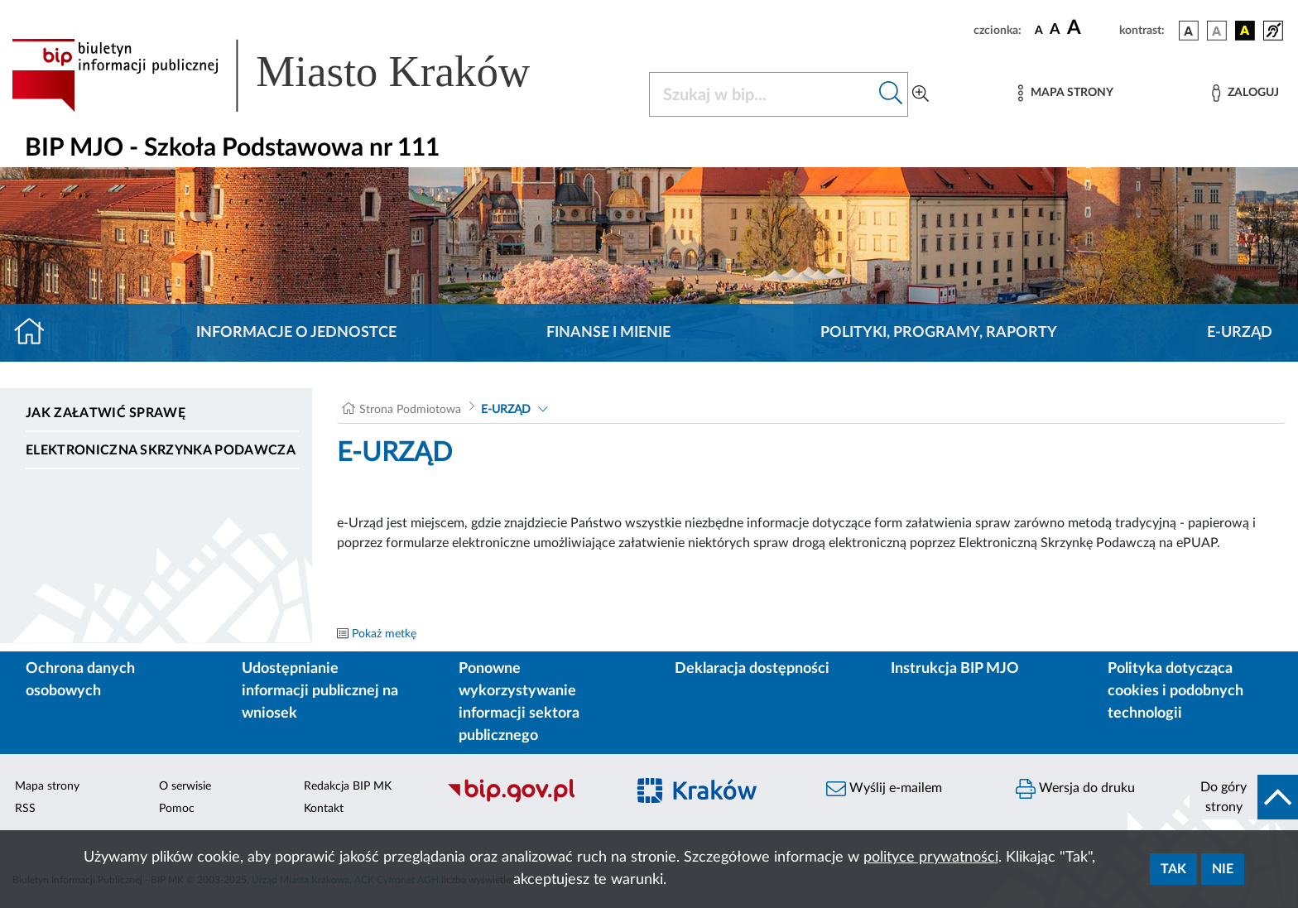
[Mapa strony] (1065, 93)
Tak (1173, 869)
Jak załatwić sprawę (105, 413)
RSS (25, 808)
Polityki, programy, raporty (938, 332)
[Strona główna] (36, 332)
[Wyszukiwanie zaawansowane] (920, 94)
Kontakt (324, 808)
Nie (1222, 869)
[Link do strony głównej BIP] (294, 75)
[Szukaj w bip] (891, 94)
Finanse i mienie (608, 332)
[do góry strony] (1244, 797)
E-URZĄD (1239, 332)
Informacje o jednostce (296, 332)
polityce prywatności (930, 857)
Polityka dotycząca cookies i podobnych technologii (1175, 691)
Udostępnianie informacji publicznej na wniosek (320, 691)
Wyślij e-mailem (884, 789)
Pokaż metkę (384, 634)
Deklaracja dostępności (752, 668)
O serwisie (185, 786)
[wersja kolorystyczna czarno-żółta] (1245, 30)
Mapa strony (47, 786)
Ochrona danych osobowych (80, 680)
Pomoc (177, 808)
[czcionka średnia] (1055, 30)
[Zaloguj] (1245, 93)
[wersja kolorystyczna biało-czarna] (1216, 30)
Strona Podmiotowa (410, 410)
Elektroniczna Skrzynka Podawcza (161, 450)
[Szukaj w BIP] (762, 94)
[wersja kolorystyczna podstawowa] (1188, 30)
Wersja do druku (1075, 789)
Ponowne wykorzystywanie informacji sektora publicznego (519, 702)
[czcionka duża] (1090, 28)
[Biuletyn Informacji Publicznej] (527, 799)
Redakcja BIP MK (348, 786)
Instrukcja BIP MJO (955, 668)
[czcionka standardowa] (1039, 30)
